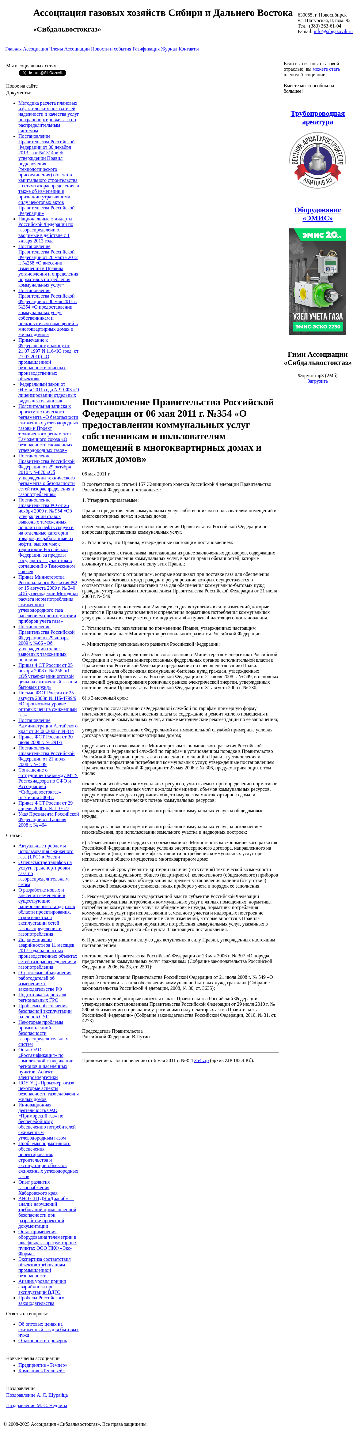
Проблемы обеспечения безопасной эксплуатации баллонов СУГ (45, 1011)
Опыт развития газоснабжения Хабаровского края (38, 1187)
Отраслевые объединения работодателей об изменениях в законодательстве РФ (44, 981)
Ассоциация (35, 48)
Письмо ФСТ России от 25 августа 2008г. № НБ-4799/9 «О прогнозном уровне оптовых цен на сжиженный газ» (47, 703)
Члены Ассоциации (69, 48)
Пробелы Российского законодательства (41, 1300)
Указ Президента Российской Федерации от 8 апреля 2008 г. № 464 (48, 819)
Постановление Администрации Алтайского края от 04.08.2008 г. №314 (48, 726)
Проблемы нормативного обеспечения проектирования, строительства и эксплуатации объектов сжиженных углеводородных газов (48, 1160)
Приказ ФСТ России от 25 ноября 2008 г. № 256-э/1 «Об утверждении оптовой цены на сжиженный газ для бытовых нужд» (47, 676)
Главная (13, 48)
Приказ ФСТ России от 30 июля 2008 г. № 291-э (45, 739)
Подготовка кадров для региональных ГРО (42, 997)
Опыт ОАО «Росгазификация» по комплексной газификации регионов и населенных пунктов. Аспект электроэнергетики (46, 1063)
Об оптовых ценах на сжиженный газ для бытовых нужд (48, 1329)
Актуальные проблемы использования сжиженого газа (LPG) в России (46, 851)
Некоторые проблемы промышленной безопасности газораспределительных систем (43, 1033)
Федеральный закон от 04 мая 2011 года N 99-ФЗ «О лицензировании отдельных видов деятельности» (48, 392)
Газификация (146, 48)
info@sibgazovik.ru (333, 31)
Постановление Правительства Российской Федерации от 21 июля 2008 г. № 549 (46, 756)
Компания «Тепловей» (41, 1370)
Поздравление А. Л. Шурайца (37, 1395)
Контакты (189, 48)
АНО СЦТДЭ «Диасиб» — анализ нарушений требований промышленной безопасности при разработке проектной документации (47, 1212)
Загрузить (317, 381)
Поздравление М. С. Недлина (36, 1405)
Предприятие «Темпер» (42, 1365)
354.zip (201, 1060)
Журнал (169, 48)
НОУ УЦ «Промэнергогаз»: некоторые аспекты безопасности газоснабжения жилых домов (48, 1091)
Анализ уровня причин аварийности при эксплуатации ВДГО (42, 1287)
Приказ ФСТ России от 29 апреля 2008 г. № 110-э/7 (45, 805)
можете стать (326, 69)
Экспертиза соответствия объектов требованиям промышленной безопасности (44, 1267)
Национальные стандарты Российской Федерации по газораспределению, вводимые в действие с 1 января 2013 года (45, 229)
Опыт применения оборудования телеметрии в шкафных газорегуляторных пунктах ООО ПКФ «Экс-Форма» (47, 1242)
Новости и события (111, 48)
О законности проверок (42, 1340)
